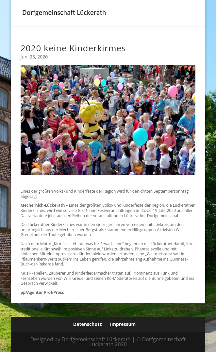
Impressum (123, 324)
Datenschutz (87, 324)
